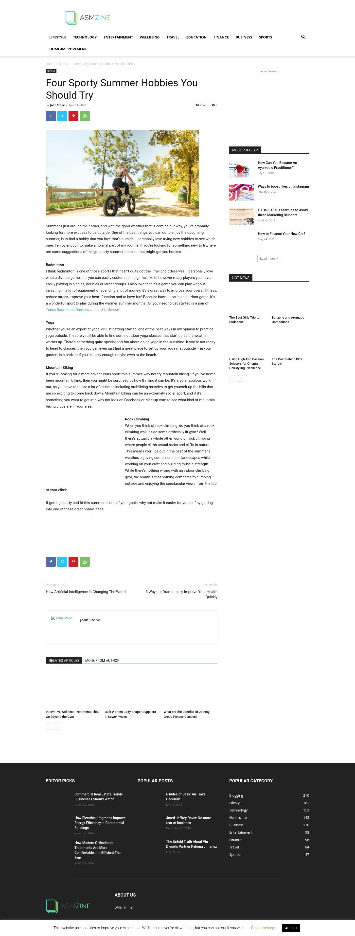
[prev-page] (49, 726)
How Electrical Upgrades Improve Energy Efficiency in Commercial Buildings (99, 823)
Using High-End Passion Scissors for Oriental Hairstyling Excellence (246, 363)
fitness (63, 64)
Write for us (124, 907)
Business (244, 37)
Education (196, 37)
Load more (269, 258)
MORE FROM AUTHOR (102, 661)
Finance (221, 37)
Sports (265, 37)
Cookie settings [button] (263, 928)
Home (50, 64)
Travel (173, 37)
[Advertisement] (219, 18)
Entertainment (118, 37)
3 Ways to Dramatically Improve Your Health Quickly (181, 594)
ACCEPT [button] (291, 928)
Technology (85, 37)
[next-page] (240, 379)
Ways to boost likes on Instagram (283, 186)
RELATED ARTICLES (64, 661)
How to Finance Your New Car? (281, 234)
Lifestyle (57, 37)
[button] (303, 37)
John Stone (57, 105)
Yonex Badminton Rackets (67, 309)
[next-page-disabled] (57, 726)
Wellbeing (150, 37)
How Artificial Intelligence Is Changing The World (86, 592)
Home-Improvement (68, 49)
